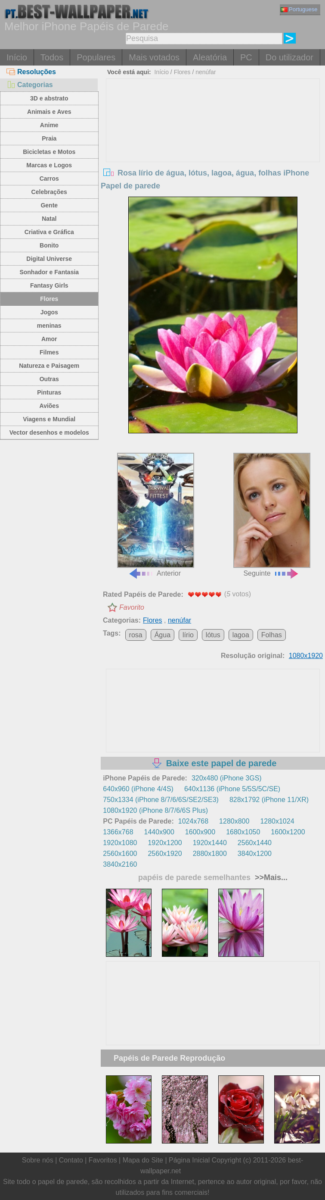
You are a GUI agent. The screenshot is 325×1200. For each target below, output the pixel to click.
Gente (49, 205)
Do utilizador (289, 57)
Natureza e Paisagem (49, 365)
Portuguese (299, 9)
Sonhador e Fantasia (49, 272)
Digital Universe (49, 258)
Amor (49, 338)
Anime (49, 125)
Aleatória (210, 57)
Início (16, 57)
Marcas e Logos (49, 165)
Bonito (49, 245)
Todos (51, 57)
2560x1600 (120, 853)
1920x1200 (165, 842)
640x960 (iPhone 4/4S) (138, 789)
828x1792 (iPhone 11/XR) (269, 799)
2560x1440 (255, 842)
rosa (135, 635)
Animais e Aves (49, 111)
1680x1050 (243, 832)
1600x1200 (288, 832)
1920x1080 (120, 842)
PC (246, 57)
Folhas (271, 635)
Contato (71, 1160)
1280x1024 (277, 821)
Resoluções (31, 71)
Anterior (155, 515)
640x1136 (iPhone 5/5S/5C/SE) (232, 789)
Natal (49, 218)
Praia (49, 138)
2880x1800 (210, 853)
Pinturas (49, 392)
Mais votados (154, 57)
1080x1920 (306, 655)
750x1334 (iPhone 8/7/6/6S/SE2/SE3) (161, 799)
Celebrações (49, 191)
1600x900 (200, 832)
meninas (49, 325)
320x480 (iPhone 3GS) (227, 778)
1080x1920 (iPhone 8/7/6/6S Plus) (155, 810)
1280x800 (234, 821)
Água (162, 635)
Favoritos (103, 1160)
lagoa (240, 635)
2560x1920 (165, 853)
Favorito (131, 607)
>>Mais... (270, 877)
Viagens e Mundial (49, 419)
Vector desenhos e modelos (49, 432)
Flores (49, 298)
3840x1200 (255, 853)
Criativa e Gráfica (49, 232)
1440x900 (159, 832)
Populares (96, 57)
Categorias (29, 84)
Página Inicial (189, 1160)
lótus (213, 635)
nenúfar (205, 72)
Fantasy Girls (49, 285)
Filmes (49, 352)
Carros (49, 178)
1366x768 (118, 832)
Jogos (49, 312)
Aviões (49, 405)
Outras (49, 379)
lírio (188, 635)
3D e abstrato (49, 98)
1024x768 (193, 821)
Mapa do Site (143, 1160)
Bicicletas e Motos (49, 151)
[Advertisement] (212, 143)
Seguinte (271, 515)
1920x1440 (210, 842)
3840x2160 (120, 864)
